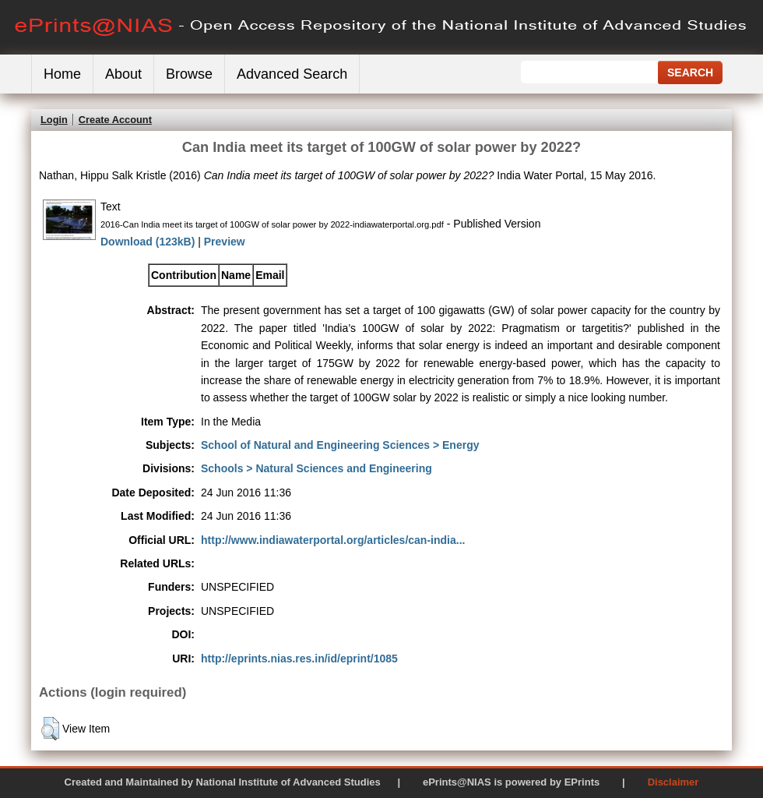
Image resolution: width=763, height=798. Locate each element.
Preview (224, 241)
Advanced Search (292, 74)
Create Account (115, 119)
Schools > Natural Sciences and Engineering (316, 468)
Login (54, 119)
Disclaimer (673, 782)
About (123, 74)
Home (62, 74)
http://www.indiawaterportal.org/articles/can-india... (333, 540)
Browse (189, 74)
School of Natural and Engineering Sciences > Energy (340, 445)
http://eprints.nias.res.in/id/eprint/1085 (299, 658)
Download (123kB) (147, 241)
